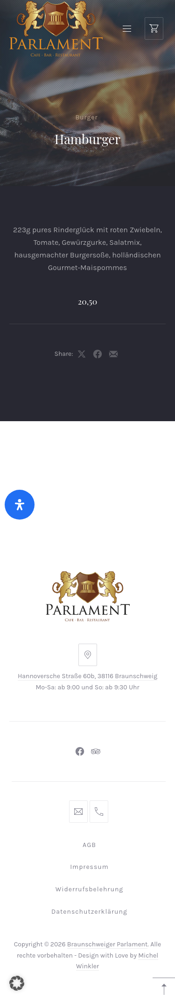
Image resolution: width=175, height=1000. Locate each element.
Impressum (89, 867)
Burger (86, 117)
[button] (17, 983)
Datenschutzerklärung (89, 912)
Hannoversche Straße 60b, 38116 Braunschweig (87, 676)
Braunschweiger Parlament (107, 944)
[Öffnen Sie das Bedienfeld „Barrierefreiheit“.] (20, 505)
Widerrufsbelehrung (90, 889)
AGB (89, 845)
